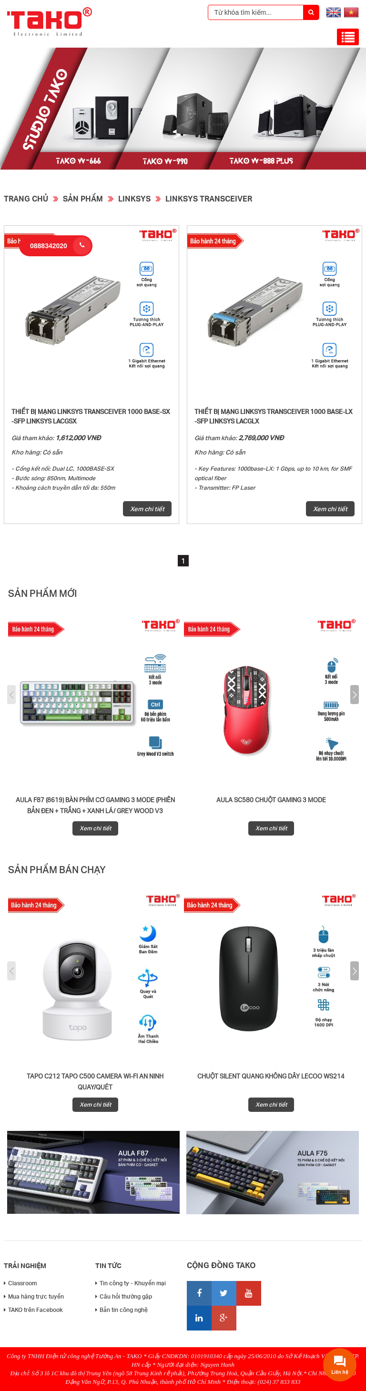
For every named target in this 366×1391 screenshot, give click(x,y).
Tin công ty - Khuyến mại (130, 1283)
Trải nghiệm (25, 1265)
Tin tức (108, 1265)
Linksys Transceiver (208, 198)
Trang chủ (26, 198)
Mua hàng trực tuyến (34, 1296)
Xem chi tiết (147, 509)
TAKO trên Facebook (33, 1309)
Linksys (134, 198)
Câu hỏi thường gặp (123, 1296)
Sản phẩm (83, 198)
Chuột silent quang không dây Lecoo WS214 (271, 1076)
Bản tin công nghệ (121, 1309)
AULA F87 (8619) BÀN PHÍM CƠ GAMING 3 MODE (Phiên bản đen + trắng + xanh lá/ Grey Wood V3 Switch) (95, 811)
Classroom (20, 1283)
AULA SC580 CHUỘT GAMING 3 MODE (271, 800)
